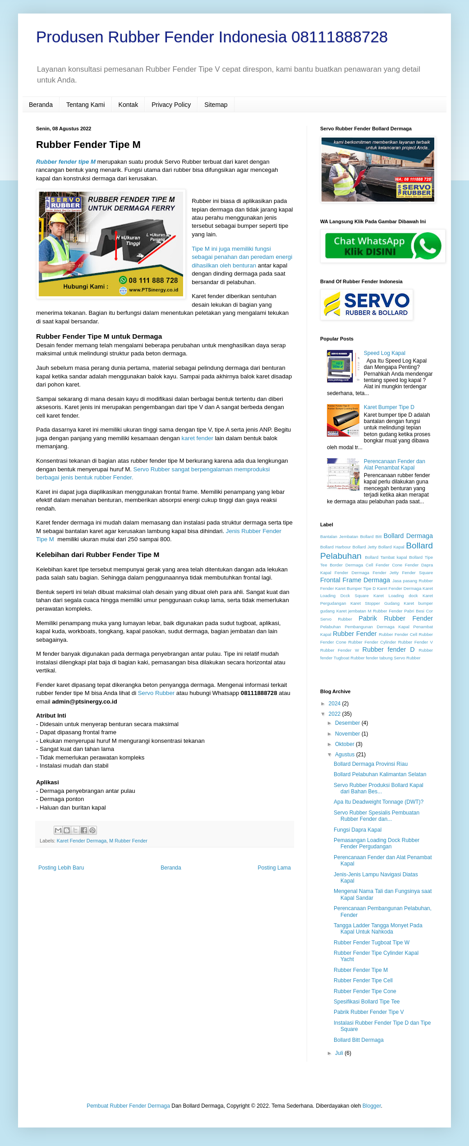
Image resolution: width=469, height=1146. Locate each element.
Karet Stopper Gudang (375, 603)
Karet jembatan (351, 610)
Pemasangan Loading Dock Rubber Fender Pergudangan (376, 843)
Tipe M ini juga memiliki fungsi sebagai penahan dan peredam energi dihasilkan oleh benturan (242, 257)
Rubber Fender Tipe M (361, 970)
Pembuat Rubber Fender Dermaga (128, 1106)
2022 (335, 714)
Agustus (345, 754)
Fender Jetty (385, 572)
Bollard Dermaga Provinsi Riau (371, 764)
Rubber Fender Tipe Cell (363, 980)
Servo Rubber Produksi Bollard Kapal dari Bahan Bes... (378, 788)
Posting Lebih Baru (61, 868)
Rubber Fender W (339, 650)
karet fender (197, 438)
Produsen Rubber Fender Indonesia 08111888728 (212, 37)
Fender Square (417, 572)
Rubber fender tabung (371, 657)
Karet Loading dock (395, 595)
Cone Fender (405, 564)
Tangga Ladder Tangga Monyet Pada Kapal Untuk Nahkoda (378, 928)
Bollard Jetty (365, 546)
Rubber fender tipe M (66, 161)
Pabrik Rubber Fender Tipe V (369, 1012)
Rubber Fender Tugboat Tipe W (371, 942)
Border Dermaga (346, 564)
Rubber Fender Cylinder (372, 642)
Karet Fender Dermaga (81, 840)
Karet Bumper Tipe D (389, 407)
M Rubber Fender (128, 840)
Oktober (345, 744)
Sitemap (215, 104)
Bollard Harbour (335, 546)
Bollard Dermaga (408, 535)
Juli (340, 1053)
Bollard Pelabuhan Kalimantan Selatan (380, 774)
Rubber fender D (389, 649)
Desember (348, 723)
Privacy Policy (171, 104)
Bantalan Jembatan (339, 536)
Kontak (128, 104)
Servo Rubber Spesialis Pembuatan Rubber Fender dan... (376, 816)
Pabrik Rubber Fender (396, 618)
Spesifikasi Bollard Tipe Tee (367, 1002)
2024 (335, 703)
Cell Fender (378, 564)
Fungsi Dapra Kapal (358, 830)
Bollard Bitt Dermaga (359, 1040)
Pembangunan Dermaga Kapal (377, 626)
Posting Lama (274, 868)
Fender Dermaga (352, 572)
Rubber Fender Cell (398, 634)
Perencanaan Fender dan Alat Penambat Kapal (394, 464)
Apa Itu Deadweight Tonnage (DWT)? (378, 802)
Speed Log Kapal (384, 353)
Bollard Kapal (391, 546)
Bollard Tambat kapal (386, 557)
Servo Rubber (156, 693)
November (348, 734)
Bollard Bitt (371, 536)
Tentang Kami (85, 104)
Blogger (372, 1106)
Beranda (41, 104)
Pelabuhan (330, 626)
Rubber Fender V (415, 642)
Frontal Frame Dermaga (355, 580)
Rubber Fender (355, 633)
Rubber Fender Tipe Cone (365, 991)
